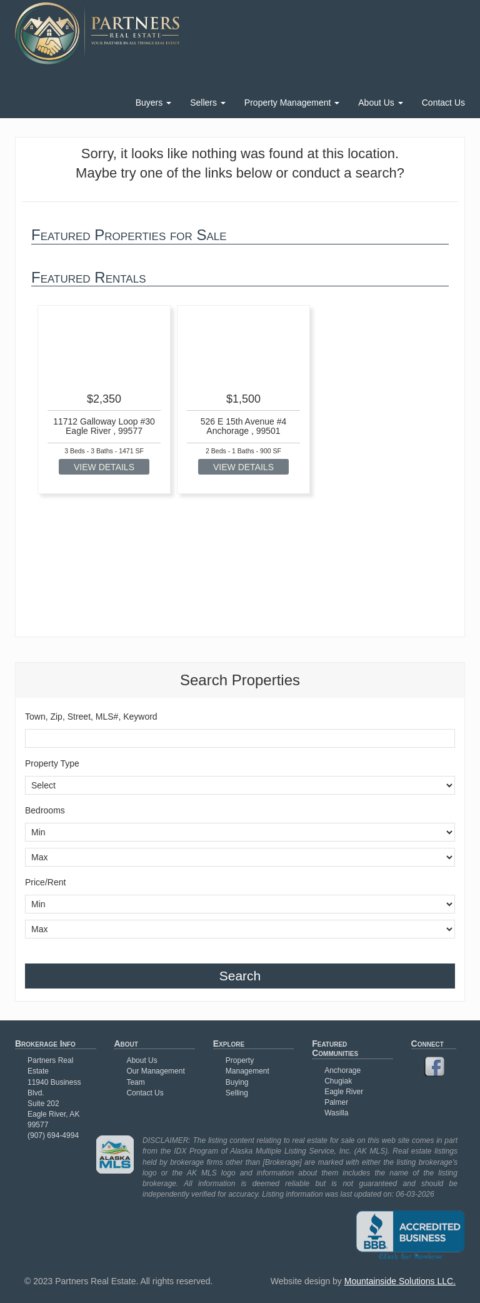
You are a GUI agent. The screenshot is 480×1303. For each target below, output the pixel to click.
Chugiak (338, 1081)
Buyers (153, 103)
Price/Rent (45, 882)
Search (240, 975)
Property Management (291, 103)
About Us (380, 103)
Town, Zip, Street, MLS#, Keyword (91, 717)
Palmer (336, 1102)
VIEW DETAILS (104, 467)
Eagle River (343, 1091)
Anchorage (342, 1070)
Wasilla (336, 1113)
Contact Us (443, 103)
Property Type (52, 763)
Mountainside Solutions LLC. (400, 1281)
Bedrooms (45, 810)
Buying (237, 1082)
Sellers (208, 103)
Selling (237, 1093)
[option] (104, 399)
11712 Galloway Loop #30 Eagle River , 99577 (104, 426)
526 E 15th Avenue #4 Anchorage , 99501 (244, 426)
